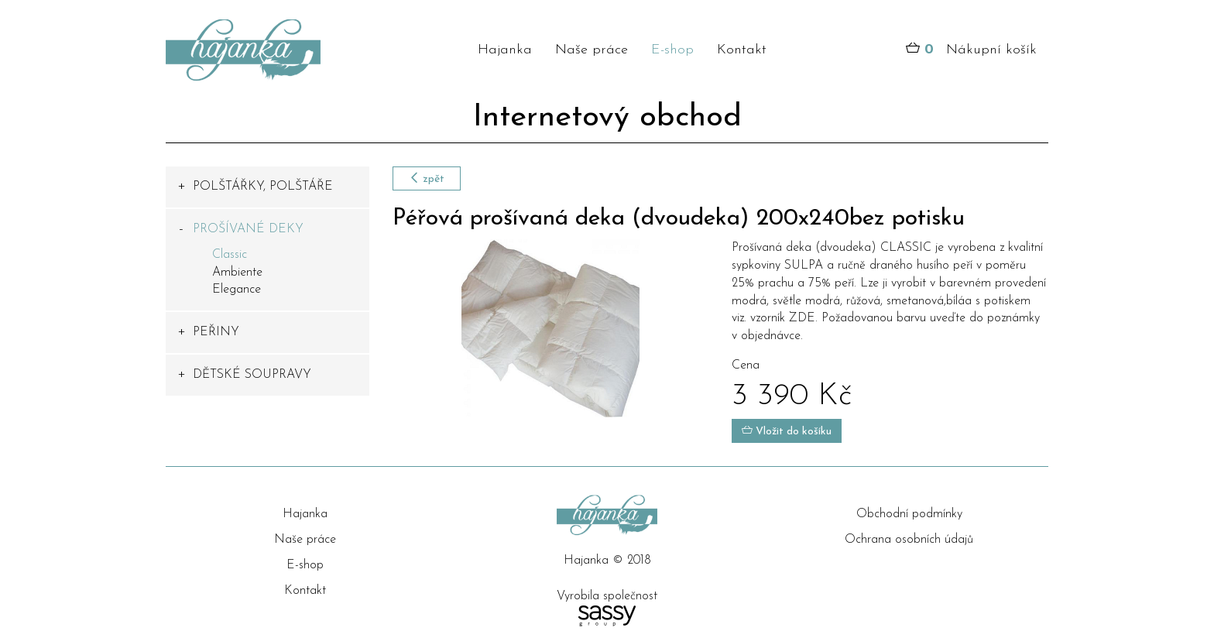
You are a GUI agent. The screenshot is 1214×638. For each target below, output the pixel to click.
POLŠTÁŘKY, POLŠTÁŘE (263, 186)
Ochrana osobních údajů (909, 539)
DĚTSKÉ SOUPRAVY (252, 375)
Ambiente (237, 272)
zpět (426, 178)
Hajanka (505, 50)
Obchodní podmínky (909, 514)
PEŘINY (216, 332)
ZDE (802, 318)
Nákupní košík (971, 50)
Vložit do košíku (787, 430)
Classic (229, 255)
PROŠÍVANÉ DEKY (248, 229)
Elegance (236, 289)
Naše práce (591, 50)
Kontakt (741, 50)
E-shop (672, 50)
